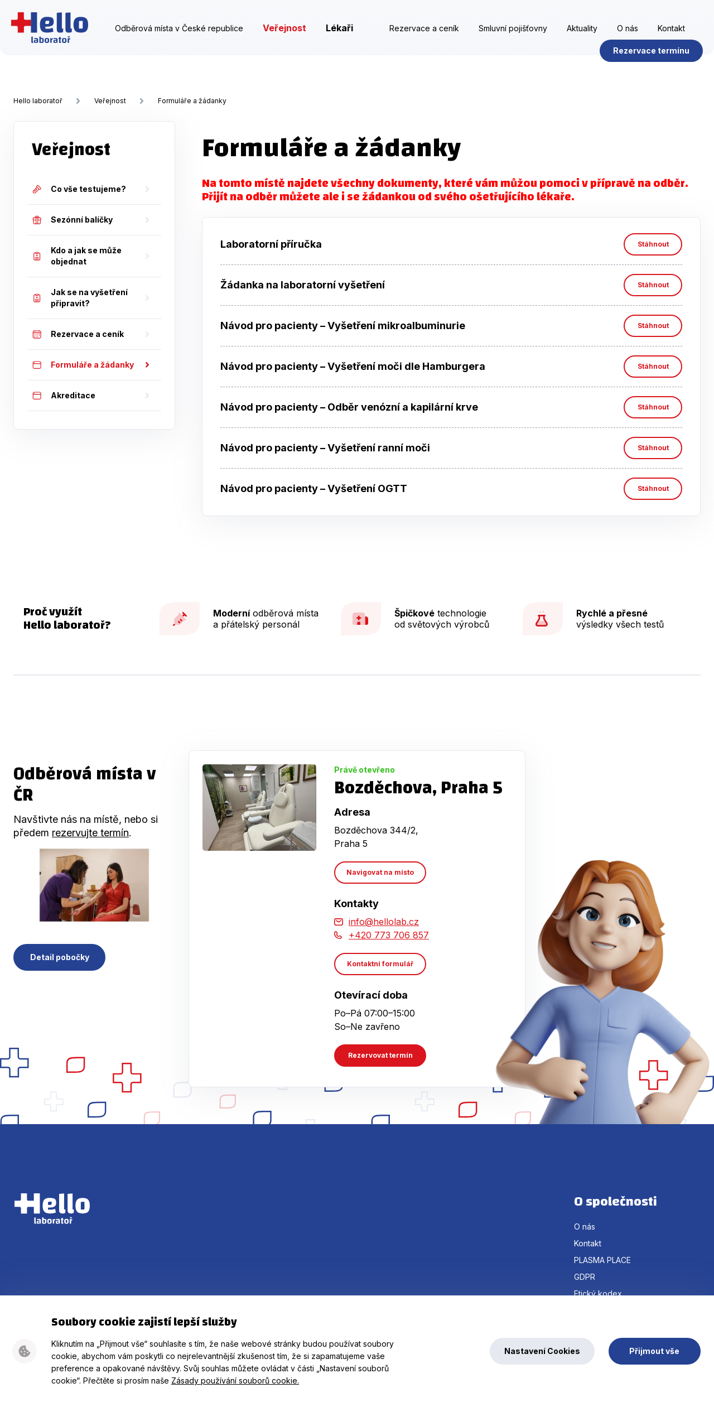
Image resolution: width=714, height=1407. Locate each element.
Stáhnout (653, 244)
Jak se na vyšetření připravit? (80, 297)
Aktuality (582, 41)
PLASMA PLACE (602, 1260)
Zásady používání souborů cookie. (235, 1380)
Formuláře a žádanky (192, 101)
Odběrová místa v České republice (179, 41)
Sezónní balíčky (72, 220)
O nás (627, 41)
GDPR (584, 1276)
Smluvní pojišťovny (513, 41)
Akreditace (63, 396)
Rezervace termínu (649, 63)
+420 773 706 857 (389, 935)
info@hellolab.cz (384, 921)
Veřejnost (284, 40)
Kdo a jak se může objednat (77, 255)
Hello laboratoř (51, 40)
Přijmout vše (654, 1351)
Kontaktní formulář (380, 964)
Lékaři (339, 40)
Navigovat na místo (380, 872)
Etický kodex (598, 1293)
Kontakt (671, 41)
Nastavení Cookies (542, 1351)
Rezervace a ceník (424, 41)
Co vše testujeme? (79, 189)
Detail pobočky (59, 957)
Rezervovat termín (380, 1055)
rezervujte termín (90, 833)
